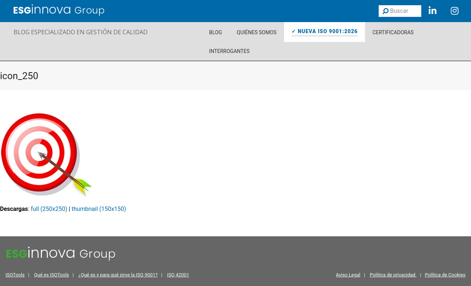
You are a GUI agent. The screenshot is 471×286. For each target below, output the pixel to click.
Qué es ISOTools (51, 275)
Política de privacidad (393, 275)
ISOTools (15, 275)
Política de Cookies (445, 275)
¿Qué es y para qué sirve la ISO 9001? (117, 275)
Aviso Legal (348, 275)
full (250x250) (49, 208)
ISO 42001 (178, 275)
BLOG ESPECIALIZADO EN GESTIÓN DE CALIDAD (81, 32)
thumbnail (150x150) (99, 208)
